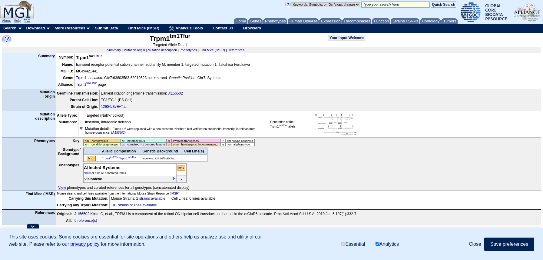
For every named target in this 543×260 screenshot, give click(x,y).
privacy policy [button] (84, 244)
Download (35, 28)
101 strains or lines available (134, 205)
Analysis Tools (186, 28)
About (6, 20)
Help (17, 20)
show (87, 173)
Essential (353, 244)
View (62, 187)
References (236, 50)
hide (97, 173)
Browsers (252, 28)
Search (9, 28)
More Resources (70, 28)
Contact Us (223, 28)
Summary (114, 50)
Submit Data (106, 28)
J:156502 (175, 93)
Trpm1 (81, 78)
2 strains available (150, 198)
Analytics (387, 244)
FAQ (27, 20)
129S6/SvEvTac (114, 107)
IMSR (174, 193)
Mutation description (162, 50)
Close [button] (475, 244)
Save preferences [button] (509, 244)
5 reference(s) (85, 220)
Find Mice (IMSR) (143, 28)
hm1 (181, 167)
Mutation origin (134, 50)
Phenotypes (188, 50)
